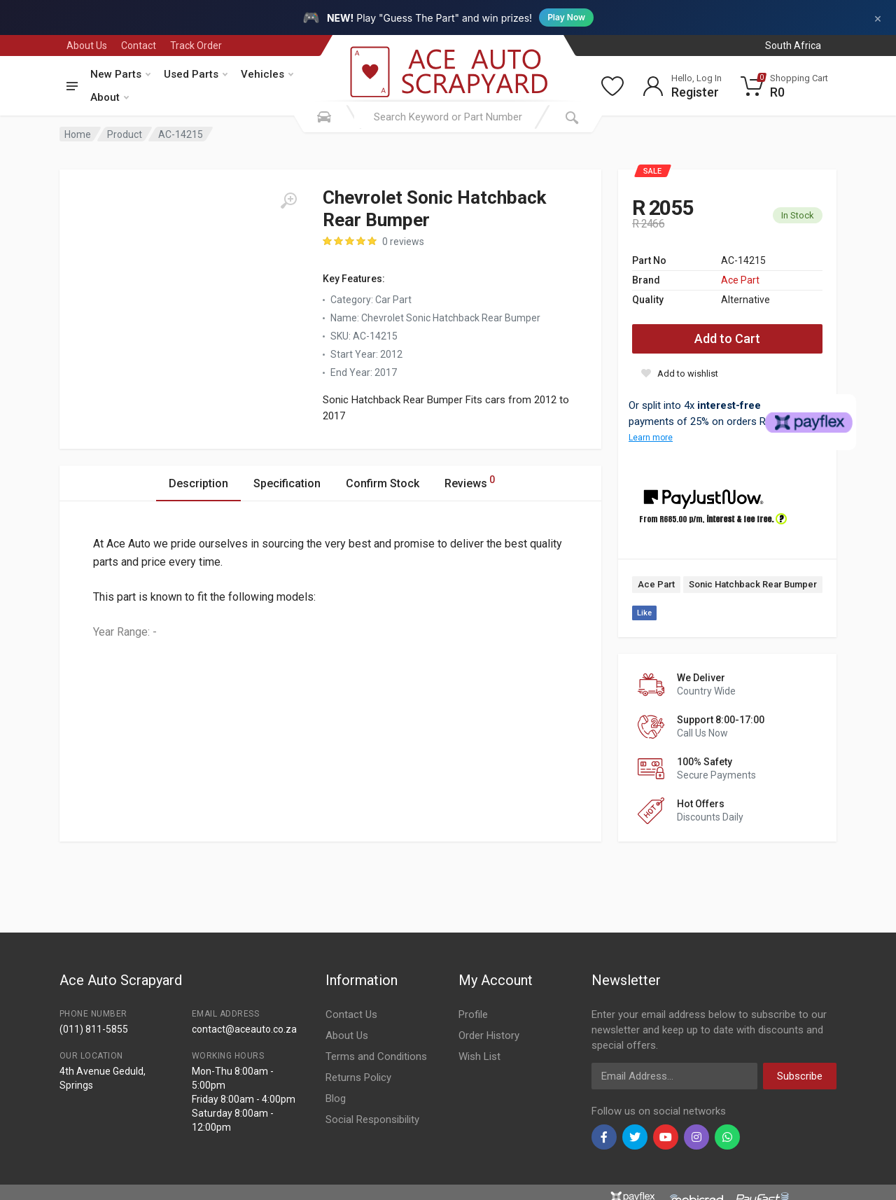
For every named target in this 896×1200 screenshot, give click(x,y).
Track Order (196, 45)
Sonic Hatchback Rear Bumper (753, 584)
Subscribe (799, 1076)
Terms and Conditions (376, 1056)
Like (644, 613)
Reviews (469, 481)
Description (198, 483)
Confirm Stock (382, 483)
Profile (473, 1014)
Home (77, 134)
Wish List (479, 1056)
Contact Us (351, 1014)
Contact (138, 45)
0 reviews (403, 241)
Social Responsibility (372, 1119)
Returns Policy (358, 1077)
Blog (336, 1098)
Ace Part (740, 280)
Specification (287, 483)
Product (124, 134)
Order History (488, 1035)
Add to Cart (727, 338)
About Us (86, 45)
